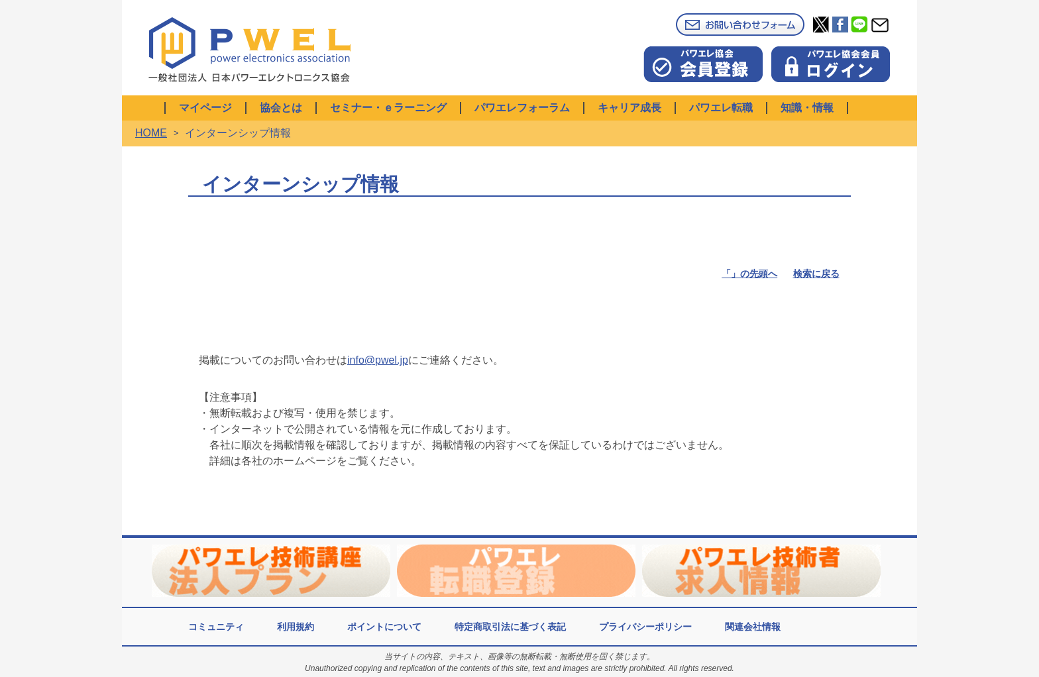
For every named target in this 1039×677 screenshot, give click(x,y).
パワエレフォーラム (522, 107)
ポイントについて (384, 626)
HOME (151, 132)
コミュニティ (216, 626)
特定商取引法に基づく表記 (510, 626)
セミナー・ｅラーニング (388, 107)
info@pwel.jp (377, 360)
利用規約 (295, 626)
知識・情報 (807, 107)
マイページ (205, 107)
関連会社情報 (753, 626)
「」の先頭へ (749, 273)
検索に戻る (816, 273)
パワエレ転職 (721, 107)
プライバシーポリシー (645, 626)
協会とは (281, 107)
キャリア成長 (629, 107)
